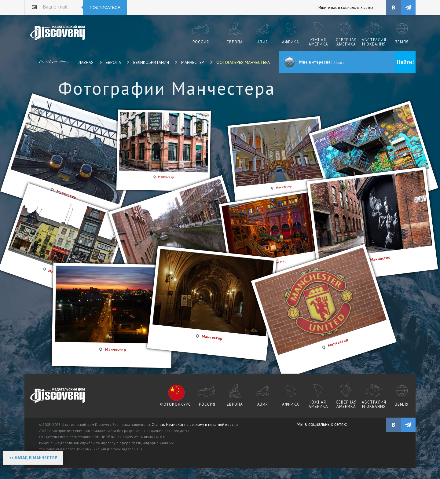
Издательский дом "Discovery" (58, 33)
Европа (113, 62)
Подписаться (105, 7)
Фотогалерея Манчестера (243, 62)
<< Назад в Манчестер (33, 457)
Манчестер (192, 62)
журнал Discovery (58, 396)
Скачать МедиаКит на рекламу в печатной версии (195, 424)
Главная (85, 62)
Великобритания (151, 62)
